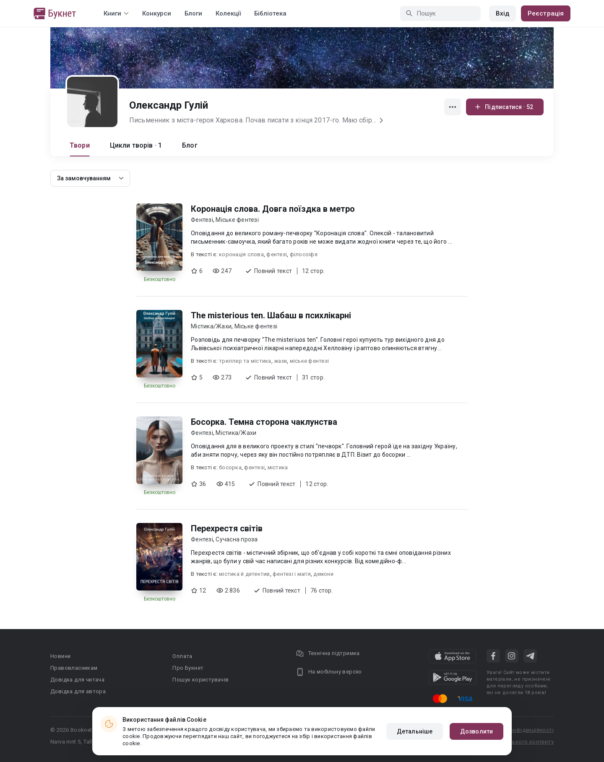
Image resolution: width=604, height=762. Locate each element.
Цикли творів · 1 (136, 145)
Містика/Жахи (211, 326)
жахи (280, 361)
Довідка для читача (77, 679)
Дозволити (476, 731)
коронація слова (241, 254)
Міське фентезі (237, 219)
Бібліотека (270, 13)
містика (278, 467)
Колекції (228, 13)
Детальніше (414, 731)
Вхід (502, 13)
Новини (60, 656)
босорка (230, 467)
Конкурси (156, 13)
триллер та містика (245, 361)
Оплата (182, 656)
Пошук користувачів (200, 679)
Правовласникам (74, 668)
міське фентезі (309, 361)
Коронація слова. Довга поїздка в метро (273, 209)
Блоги (193, 13)
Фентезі (202, 219)
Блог (190, 145)
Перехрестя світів (227, 528)
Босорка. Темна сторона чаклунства (264, 422)
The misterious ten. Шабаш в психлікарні (271, 315)
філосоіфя (304, 254)
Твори (80, 145)
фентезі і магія (292, 574)
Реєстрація (546, 13)
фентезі (276, 254)
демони (323, 574)
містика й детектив (244, 574)
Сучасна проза (237, 539)
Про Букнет (187, 668)
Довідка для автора (78, 691)
